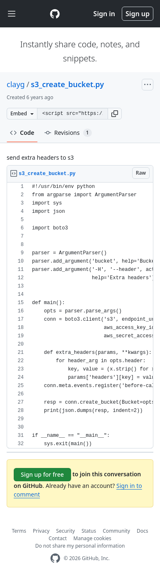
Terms (19, 530)
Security (65, 530)
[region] (80, 315)
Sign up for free (42, 474)
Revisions (68, 133)
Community (116, 530)
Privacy (41, 530)
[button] (115, 113)
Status (88, 530)
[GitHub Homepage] (55, 558)
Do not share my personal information (80, 545)
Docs (142, 530)
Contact (57, 538)
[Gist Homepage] (55, 14)
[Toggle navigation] (12, 14)
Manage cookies (92, 538)
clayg (16, 84)
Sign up (138, 13)
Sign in (104, 13)
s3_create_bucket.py (67, 84)
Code (22, 132)
